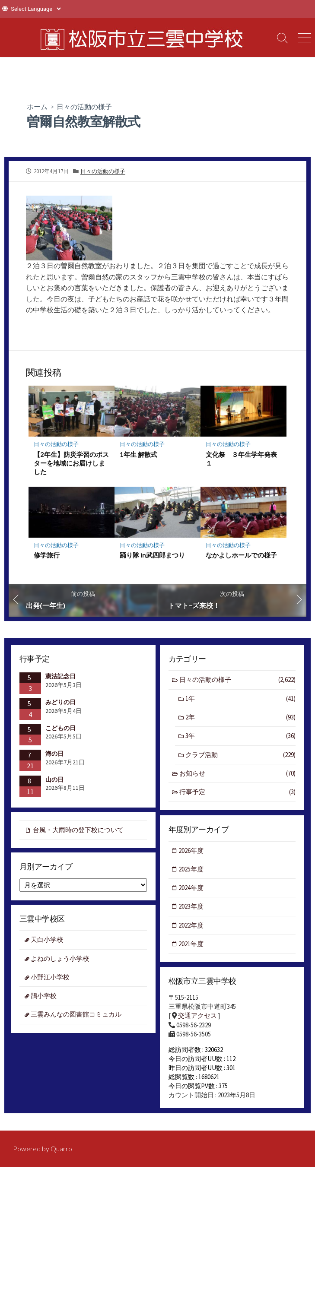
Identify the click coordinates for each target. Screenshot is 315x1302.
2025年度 (191, 869)
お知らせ (238, 774)
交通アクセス (197, 1016)
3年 (240, 736)
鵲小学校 (44, 996)
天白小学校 (47, 940)
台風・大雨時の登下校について (78, 830)
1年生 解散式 (138, 454)
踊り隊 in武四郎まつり (152, 555)
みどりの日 (60, 702)
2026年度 (191, 850)
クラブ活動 (240, 755)
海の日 (54, 753)
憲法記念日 (60, 676)
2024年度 (191, 888)
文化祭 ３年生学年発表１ (241, 458)
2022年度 (191, 926)
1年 (240, 699)
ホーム (37, 106)
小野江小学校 (50, 977)
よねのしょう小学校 (60, 959)
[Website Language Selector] (35, 9)
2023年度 (191, 907)
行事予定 (238, 793)
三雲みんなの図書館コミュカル (76, 1015)
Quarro (61, 1150)
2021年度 (191, 944)
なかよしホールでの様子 (241, 555)
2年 (240, 717)
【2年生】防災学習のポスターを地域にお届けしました (71, 462)
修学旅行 (47, 555)
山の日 (54, 779)
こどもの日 (60, 728)
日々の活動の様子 (84, 106)
